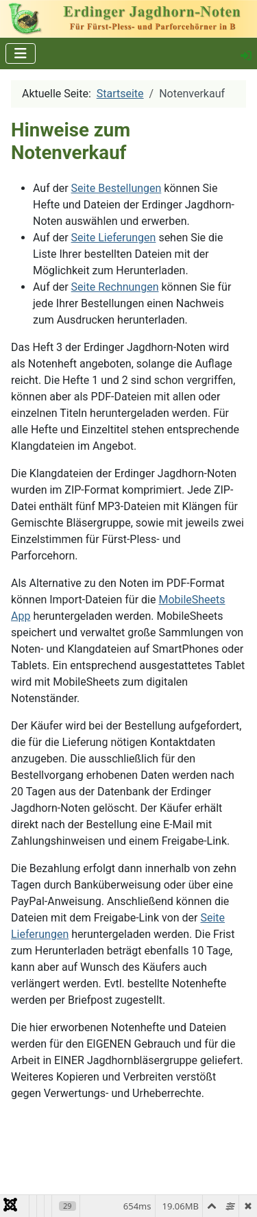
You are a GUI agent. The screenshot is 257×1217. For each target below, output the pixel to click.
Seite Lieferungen (113, 237)
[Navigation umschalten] (20, 53)
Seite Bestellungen (116, 188)
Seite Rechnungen (115, 286)
